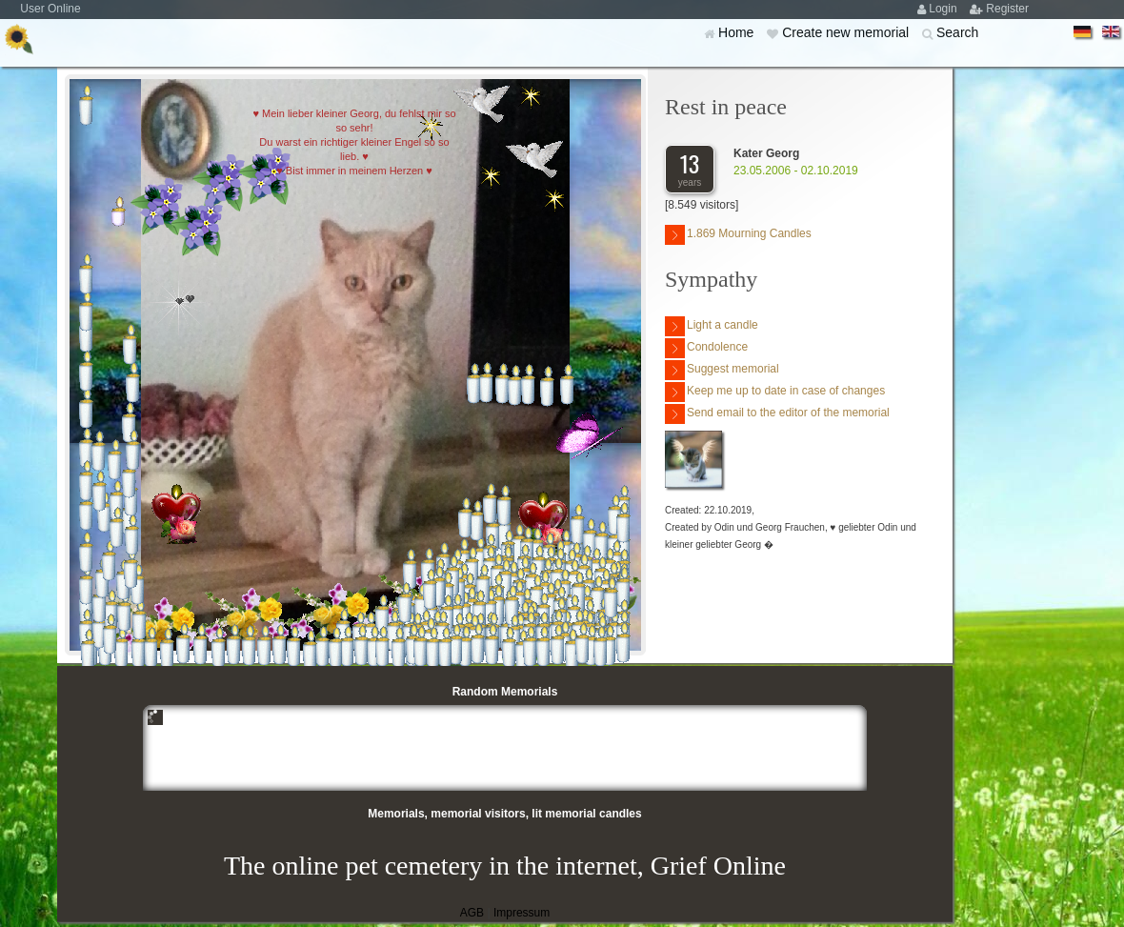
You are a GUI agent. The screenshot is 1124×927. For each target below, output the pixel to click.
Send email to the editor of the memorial (777, 414)
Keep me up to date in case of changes (775, 392)
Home (737, 32)
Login (944, 8)
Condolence (706, 348)
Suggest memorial (722, 370)
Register (1007, 8)
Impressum (521, 912)
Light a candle (711, 326)
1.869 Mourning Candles (738, 235)
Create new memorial (847, 32)
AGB (472, 912)
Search (957, 32)
